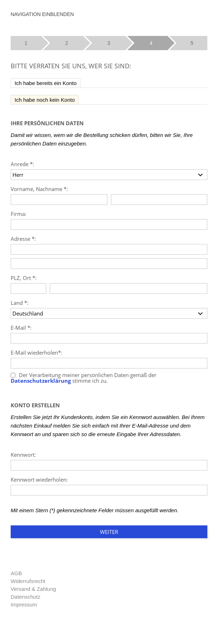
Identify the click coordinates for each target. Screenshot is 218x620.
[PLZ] (28, 288)
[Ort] (128, 288)
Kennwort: (23, 454)
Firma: (18, 213)
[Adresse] (109, 249)
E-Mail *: (21, 327)
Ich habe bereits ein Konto (45, 83)
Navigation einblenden (42, 14)
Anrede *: (22, 164)
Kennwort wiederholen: (39, 479)
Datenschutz (25, 597)
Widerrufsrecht (28, 581)
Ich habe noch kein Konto (45, 100)
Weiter (109, 531)
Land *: (19, 302)
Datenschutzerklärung (41, 381)
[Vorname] (59, 199)
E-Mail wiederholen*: (36, 352)
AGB (16, 573)
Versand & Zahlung (33, 589)
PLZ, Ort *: (24, 277)
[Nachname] (159, 199)
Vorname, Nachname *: (39, 188)
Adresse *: (23, 238)
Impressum (24, 605)
